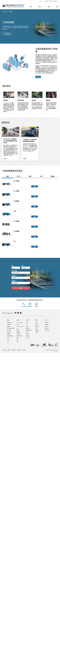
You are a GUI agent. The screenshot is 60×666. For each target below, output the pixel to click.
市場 (49, 6)
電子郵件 (30, 306)
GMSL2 (18, 324)
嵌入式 (39, 6)
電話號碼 (13, 281)
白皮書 (27, 326)
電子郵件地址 (14, 270)
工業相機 (8, 324)
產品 (31, 6)
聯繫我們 (7, 34)
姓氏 (22, 265)
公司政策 (24, 350)
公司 (46, 320)
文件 (27, 324)
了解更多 (5, 158)
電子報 (36, 306)
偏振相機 (8, 332)
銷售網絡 (47, 1)
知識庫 (27, 334)
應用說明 (27, 328)
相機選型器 (9, 322)
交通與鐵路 (11, 11)
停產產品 (27, 335)
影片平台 (27, 337)
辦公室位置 (47, 330)
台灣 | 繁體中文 (55, 1)
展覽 (36, 328)
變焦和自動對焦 (19, 335)
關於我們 (46, 322)
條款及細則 (19, 350)
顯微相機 (8, 334)
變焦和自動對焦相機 (11, 328)
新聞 (36, 322)
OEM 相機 (9, 330)
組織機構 (13, 276)
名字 (12, 265)
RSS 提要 (4, 350)
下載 (27, 322)
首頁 (3, 11)
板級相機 (8, 326)
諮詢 (27, 332)
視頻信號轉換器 (10, 335)
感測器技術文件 (29, 330)
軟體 (8, 337)
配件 (8, 341)
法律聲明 (8, 350)
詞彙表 (36, 332)
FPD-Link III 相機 (20, 326)
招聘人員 (46, 326)
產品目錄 (37, 330)
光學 (8, 339)
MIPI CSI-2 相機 (19, 322)
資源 (36, 320)
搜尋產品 (38, 77)
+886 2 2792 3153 (24, 306)
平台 (17, 328)
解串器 (18, 330)
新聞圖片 (37, 326)
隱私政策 (13, 350)
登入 (41, 1)
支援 (27, 320)
